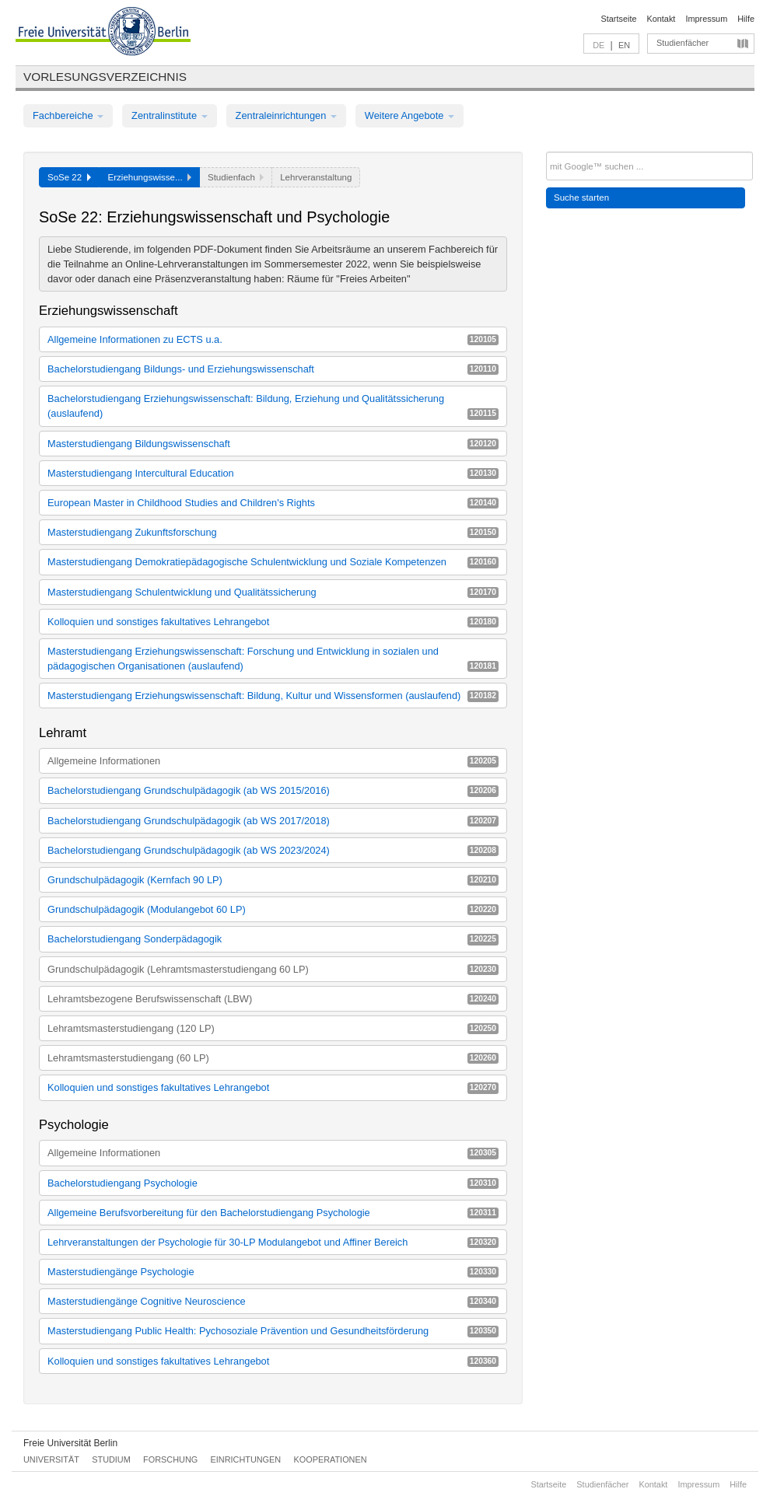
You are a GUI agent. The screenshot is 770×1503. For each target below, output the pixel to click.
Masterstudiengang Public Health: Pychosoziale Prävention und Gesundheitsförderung (273, 1331)
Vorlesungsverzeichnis (105, 76)
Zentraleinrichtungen (286, 115)
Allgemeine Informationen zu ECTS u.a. (273, 339)
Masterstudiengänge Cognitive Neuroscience (273, 1301)
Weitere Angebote (409, 115)
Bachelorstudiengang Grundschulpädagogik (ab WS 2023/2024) (273, 850)
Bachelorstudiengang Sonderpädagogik (273, 939)
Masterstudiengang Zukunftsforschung (273, 532)
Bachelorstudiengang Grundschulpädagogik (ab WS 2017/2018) (273, 821)
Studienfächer (682, 42)
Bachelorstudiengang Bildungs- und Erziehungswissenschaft (273, 369)
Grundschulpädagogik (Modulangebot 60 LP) (273, 909)
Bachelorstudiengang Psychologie (273, 1183)
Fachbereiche (68, 115)
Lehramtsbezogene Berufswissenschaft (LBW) (273, 999)
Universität (51, 1459)
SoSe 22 (69, 177)
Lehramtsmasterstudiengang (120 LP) (273, 1028)
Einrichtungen (246, 1459)
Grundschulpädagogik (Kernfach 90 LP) (273, 880)
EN (624, 45)
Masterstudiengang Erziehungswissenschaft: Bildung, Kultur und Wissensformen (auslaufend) (273, 695)
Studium (111, 1459)
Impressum (706, 18)
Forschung (170, 1459)
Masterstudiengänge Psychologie (273, 1272)
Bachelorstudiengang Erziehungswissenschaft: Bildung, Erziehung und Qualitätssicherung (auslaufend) (273, 406)
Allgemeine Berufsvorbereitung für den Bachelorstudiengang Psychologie (273, 1212)
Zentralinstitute (169, 115)
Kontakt (661, 18)
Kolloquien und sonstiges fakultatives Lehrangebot (273, 621)
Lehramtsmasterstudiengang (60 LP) (273, 1058)
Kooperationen (330, 1459)
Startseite (619, 18)
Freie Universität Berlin (70, 1443)
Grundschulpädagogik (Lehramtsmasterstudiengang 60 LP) (273, 969)
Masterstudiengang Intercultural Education (273, 473)
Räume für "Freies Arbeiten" (348, 279)
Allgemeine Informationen (273, 761)
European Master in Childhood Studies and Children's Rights (273, 503)
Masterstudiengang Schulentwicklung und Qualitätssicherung (273, 592)
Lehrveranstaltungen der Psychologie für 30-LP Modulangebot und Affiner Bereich (273, 1242)
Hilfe (745, 18)
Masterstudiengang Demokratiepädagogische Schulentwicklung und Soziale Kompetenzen (273, 562)
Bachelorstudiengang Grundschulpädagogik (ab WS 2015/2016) (273, 790)
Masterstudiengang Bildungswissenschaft (273, 443)
